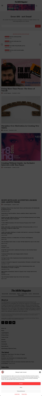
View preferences (21, 391)
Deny (21, 387)
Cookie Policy (17, 394)
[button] (40, 372)
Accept (21, 383)
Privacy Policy (24, 394)
